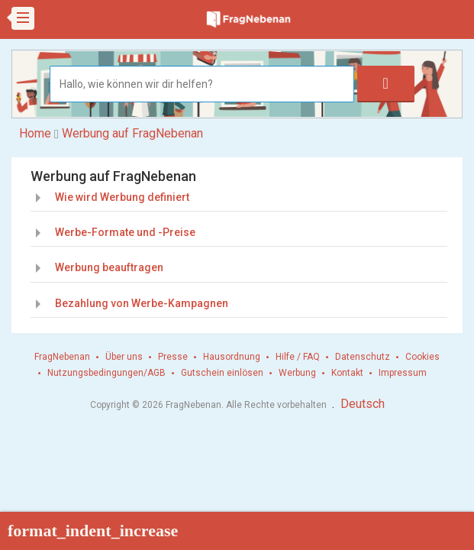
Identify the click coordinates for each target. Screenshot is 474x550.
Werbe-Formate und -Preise (125, 232)
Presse (173, 356)
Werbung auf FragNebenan (132, 133)
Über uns (124, 356)
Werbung (297, 372)
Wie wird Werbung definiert (122, 197)
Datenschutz (362, 356)
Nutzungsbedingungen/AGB (106, 372)
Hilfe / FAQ (298, 356)
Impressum (403, 372)
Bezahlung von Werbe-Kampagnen (141, 303)
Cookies (422, 356)
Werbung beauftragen (109, 267)
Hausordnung (231, 356)
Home (35, 133)
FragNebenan (62, 356)
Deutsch (362, 403)
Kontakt (347, 372)
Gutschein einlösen (222, 372)
